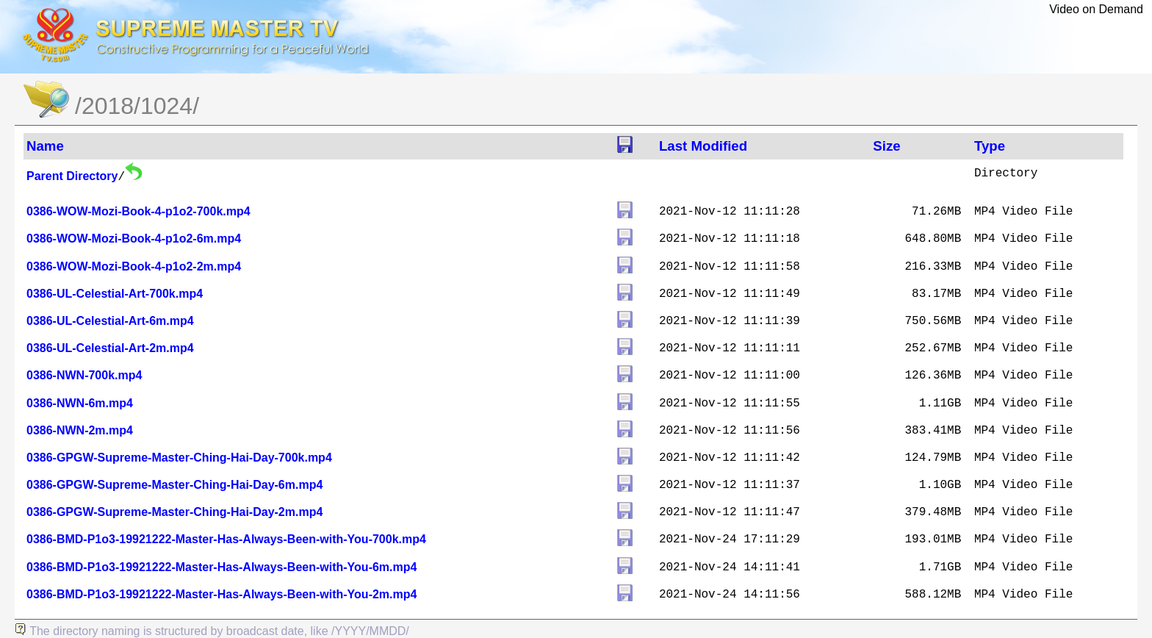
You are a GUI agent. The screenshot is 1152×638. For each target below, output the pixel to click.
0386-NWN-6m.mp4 (79, 403)
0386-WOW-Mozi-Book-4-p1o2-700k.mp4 (138, 211)
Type (989, 146)
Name (45, 146)
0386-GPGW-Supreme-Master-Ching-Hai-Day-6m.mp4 (174, 484)
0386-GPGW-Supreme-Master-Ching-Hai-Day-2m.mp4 (174, 512)
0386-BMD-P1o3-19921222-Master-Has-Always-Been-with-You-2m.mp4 (221, 594)
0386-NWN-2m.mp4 (79, 430)
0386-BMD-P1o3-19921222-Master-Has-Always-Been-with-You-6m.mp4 (221, 567)
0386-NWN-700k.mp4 (84, 375)
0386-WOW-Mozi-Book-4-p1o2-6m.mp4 (133, 238)
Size (886, 146)
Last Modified (703, 146)
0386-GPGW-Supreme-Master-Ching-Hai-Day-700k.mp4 (179, 457)
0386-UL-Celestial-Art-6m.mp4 (110, 321)
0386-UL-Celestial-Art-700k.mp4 (114, 293)
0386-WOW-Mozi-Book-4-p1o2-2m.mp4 (133, 266)
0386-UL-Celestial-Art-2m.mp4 (110, 348)
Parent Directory (72, 176)
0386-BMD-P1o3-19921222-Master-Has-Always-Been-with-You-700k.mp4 (226, 539)
